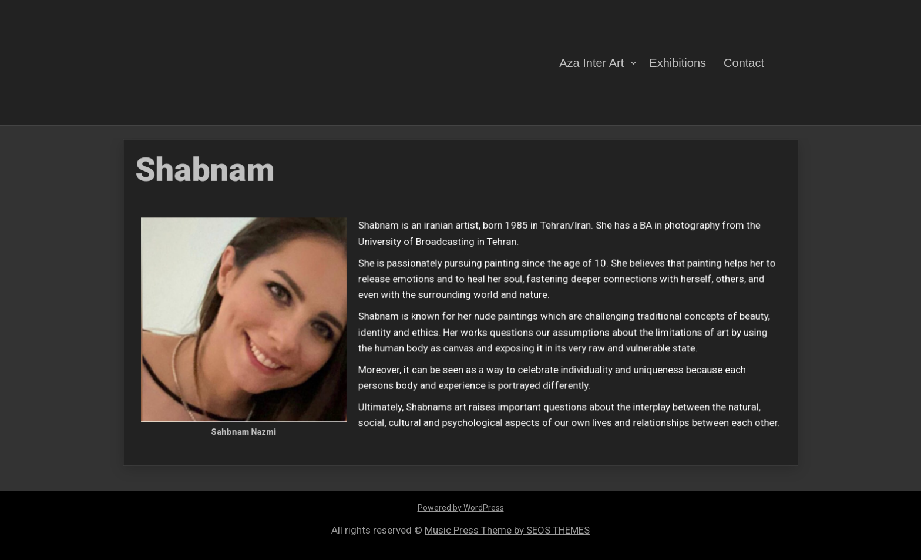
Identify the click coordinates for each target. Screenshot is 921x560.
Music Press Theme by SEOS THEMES (507, 530)
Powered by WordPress (461, 507)
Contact (744, 62)
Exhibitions (677, 62)
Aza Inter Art (591, 62)
